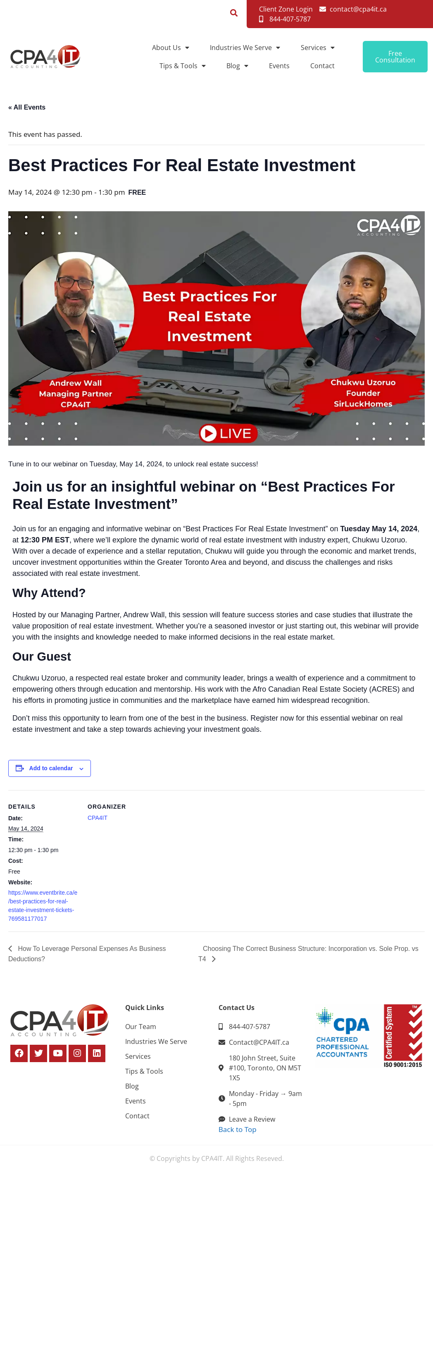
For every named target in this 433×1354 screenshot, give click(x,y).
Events (279, 65)
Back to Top (238, 1129)
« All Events (26, 107)
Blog (237, 65)
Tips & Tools (182, 65)
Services (318, 47)
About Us (170, 47)
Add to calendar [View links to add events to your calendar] (51, 768)
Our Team (140, 1026)
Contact (322, 65)
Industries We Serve (245, 47)
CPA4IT (97, 817)
